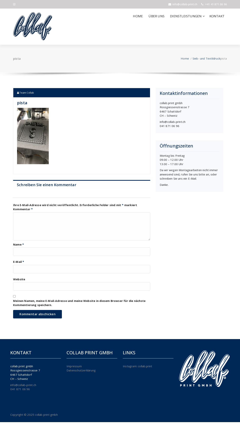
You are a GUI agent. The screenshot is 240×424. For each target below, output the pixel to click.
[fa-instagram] (14, 4)
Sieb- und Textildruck (206, 58)
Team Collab (25, 92)
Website (19, 279)
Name (18, 244)
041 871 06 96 (169, 126)
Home (185, 58)
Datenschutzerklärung (81, 370)
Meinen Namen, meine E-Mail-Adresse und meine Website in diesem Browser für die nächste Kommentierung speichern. (79, 303)
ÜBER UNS (156, 16)
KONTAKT (216, 16)
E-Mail (18, 262)
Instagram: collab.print (137, 366)
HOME (138, 16)
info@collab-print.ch (173, 122)
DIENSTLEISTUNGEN (186, 16)
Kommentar (23, 209)
